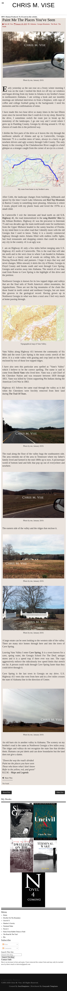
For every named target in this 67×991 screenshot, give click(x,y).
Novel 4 (5, 929)
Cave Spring (35, 652)
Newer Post (6, 792)
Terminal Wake (8, 926)
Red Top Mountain (56, 200)
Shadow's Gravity (9, 923)
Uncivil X (6, 920)
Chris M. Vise (33, 5)
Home (5, 915)
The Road (54, 24)
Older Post (60, 792)
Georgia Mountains (43, 24)
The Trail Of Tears (17, 393)
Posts (5, 944)
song (52, 218)
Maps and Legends (20, 772)
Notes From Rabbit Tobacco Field (14, 932)
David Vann (19, 372)
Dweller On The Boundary (12, 918)
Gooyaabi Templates (50, 986)
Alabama (33, 24)
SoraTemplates (23, 986)
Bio (4, 937)
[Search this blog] (11, 955)
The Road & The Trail (10, 934)
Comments (7, 948)
